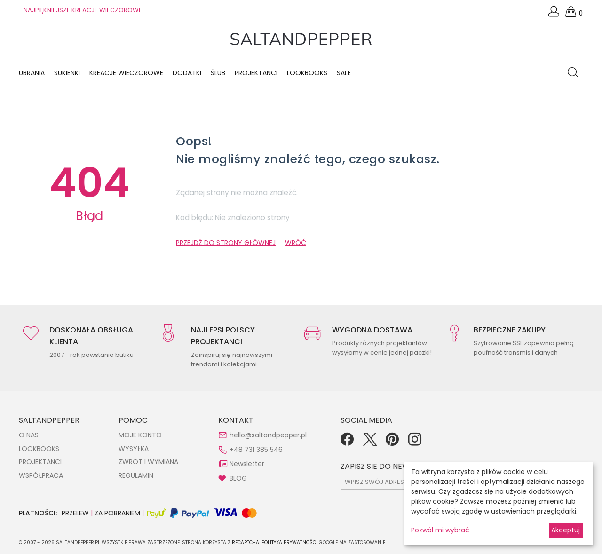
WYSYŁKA (134, 448)
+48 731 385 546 (256, 449)
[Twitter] (369, 442)
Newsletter (247, 463)
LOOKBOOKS (307, 73)
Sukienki (67, 73)
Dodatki (187, 73)
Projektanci (256, 73)
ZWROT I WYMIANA (148, 462)
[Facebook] (347, 442)
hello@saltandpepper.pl (268, 435)
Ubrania (32, 73)
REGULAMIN (136, 475)
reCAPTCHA (245, 542)
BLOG (238, 478)
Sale (344, 73)
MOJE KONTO (140, 435)
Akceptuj (565, 530)
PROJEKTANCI (40, 462)
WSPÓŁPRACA (41, 475)
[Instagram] (414, 442)
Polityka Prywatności (289, 542)
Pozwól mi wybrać (440, 530)
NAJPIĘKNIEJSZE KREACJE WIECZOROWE (83, 10)
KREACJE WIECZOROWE (126, 73)
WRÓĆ (295, 242)
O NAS (29, 435)
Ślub (218, 73)
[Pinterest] (392, 442)
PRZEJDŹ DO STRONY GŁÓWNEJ (226, 242)
